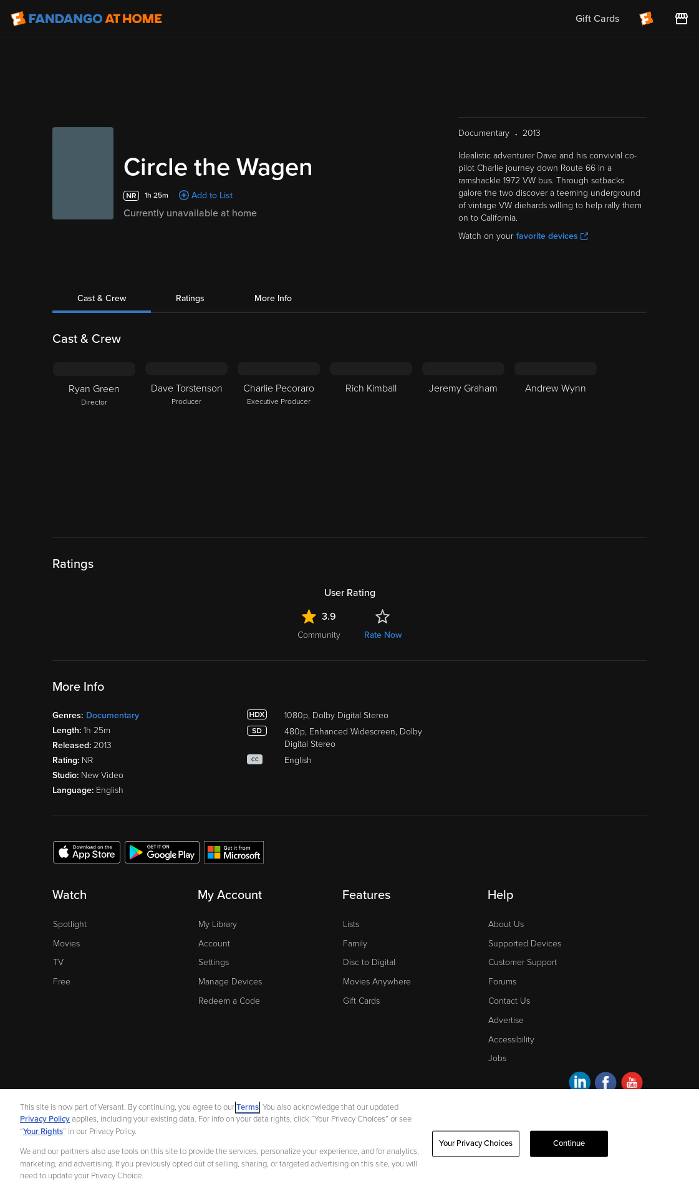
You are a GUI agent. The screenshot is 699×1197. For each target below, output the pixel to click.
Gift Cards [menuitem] (597, 18)
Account (214, 943)
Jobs (497, 1058)
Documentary (112, 715)
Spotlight (70, 924)
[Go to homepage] (86, 18)
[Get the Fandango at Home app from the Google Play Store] (162, 851)
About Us (506, 924)
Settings (213, 962)
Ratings (190, 298)
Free (61, 981)
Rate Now (383, 635)
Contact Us (509, 1001)
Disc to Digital (369, 962)
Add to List (212, 195)
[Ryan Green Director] (94, 440)
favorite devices (552, 236)
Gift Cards (361, 1001)
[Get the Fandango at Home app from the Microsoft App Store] (233, 851)
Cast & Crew (101, 298)
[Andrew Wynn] (555, 440)
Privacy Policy (45, 1119)
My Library (217, 924)
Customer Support (522, 962)
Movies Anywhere (377, 981)
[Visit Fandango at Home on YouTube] (632, 1084)
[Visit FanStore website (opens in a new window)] (681, 18)
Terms (247, 1107)
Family (355, 943)
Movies (66, 943)
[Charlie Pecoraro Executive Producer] (279, 440)
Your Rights (43, 1132)
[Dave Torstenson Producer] (186, 440)
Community (318, 635)
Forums (502, 981)
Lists (351, 924)
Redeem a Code (229, 1001)
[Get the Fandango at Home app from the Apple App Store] (86, 851)
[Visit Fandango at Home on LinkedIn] (579, 1084)
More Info (273, 298)
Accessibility (511, 1039)
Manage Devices (230, 981)
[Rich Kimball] (371, 440)
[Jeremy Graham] (463, 440)
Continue (569, 1143)
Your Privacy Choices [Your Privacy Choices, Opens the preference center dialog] (476, 1143)
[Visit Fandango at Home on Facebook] (605, 1084)
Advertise (506, 1020)
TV (58, 962)
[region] (349, 1143)
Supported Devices (524, 943)
